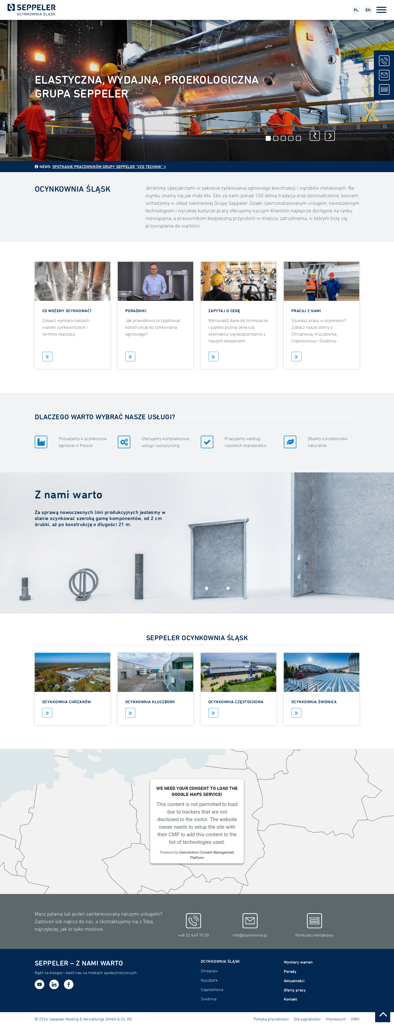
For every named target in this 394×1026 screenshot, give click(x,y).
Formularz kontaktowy (314, 925)
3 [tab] (283, 138)
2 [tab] (275, 138)
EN (368, 10)
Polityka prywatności (271, 1019)
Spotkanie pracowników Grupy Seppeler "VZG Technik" (107, 166)
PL (356, 10)
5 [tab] (298, 138)
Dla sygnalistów (307, 1019)
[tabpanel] (197, 90)
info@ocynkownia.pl (250, 925)
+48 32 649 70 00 (193, 925)
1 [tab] (268, 138)
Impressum (336, 1019)
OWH (355, 1019)
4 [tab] (290, 138)
